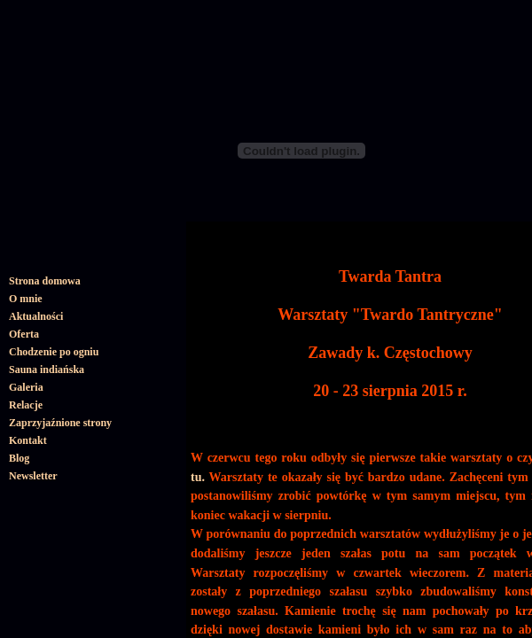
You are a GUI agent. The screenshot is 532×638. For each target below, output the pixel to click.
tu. (198, 477)
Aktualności (36, 316)
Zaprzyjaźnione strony (60, 422)
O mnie (26, 298)
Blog (19, 458)
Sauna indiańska (46, 369)
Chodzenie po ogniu (53, 352)
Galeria (26, 387)
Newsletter (33, 476)
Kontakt (28, 440)
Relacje (26, 405)
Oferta (24, 334)
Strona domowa (45, 281)
